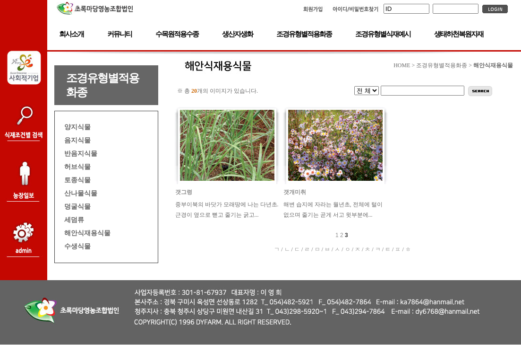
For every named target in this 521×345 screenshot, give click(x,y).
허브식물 (77, 166)
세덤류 (74, 219)
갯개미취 (294, 192)
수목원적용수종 (176, 34)
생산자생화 (237, 34)
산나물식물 (80, 193)
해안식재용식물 (87, 233)
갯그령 (183, 192)
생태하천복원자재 (458, 34)
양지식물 (77, 127)
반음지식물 (80, 153)
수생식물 (77, 246)
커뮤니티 (119, 34)
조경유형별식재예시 (382, 34)
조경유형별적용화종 (304, 34)
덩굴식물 (77, 206)
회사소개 (71, 34)
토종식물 (77, 180)
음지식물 (77, 140)
